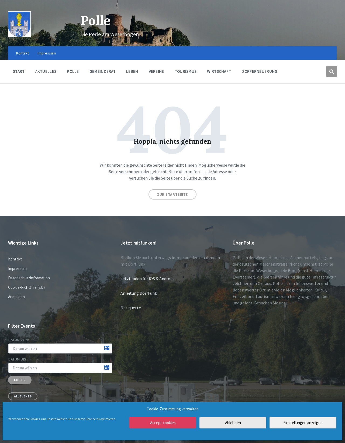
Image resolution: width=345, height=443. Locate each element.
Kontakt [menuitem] (22, 53)
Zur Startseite (172, 194)
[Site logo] (19, 35)
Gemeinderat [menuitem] (102, 71)
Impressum (17, 268)
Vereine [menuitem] (156, 71)
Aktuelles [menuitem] (46, 71)
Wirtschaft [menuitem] (219, 71)
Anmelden (16, 296)
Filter (20, 380)
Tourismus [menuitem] (186, 71)
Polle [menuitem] (73, 71)
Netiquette (130, 307)
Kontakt (15, 259)
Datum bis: (17, 359)
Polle (95, 20)
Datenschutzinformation (29, 277)
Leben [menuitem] (132, 71)
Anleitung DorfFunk (138, 293)
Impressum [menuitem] (47, 53)
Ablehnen (233, 422)
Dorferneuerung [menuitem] (259, 71)
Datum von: (18, 339)
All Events (23, 396)
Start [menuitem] (19, 71)
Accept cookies (163, 422)
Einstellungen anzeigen (303, 422)
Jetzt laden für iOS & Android (147, 278)
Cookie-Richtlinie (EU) (26, 287)
